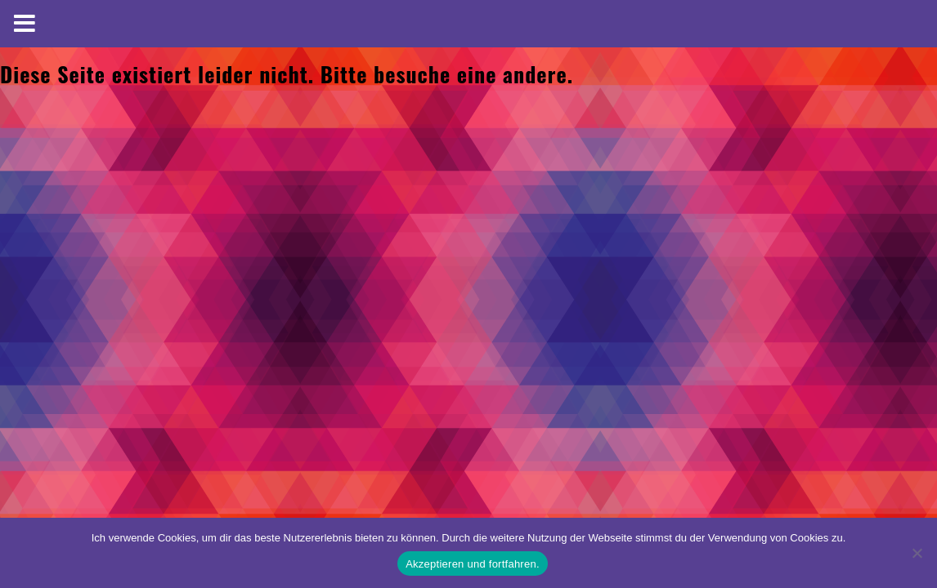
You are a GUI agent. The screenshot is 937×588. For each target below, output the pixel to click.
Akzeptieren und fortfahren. (473, 564)
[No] (916, 553)
